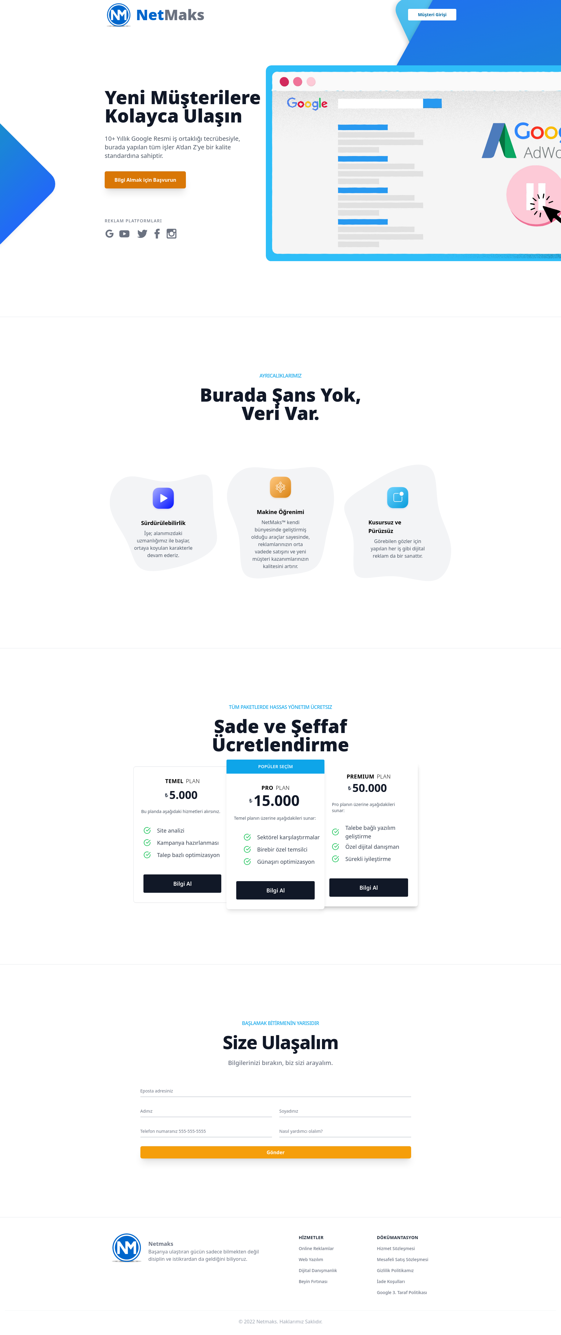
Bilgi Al (182, 883)
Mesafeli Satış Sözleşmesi (403, 1259)
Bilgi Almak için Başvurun (145, 180)
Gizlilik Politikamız (395, 1270)
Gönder (276, 1152)
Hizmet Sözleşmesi (396, 1248)
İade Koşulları (391, 1281)
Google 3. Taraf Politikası (402, 1292)
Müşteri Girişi (432, 14)
